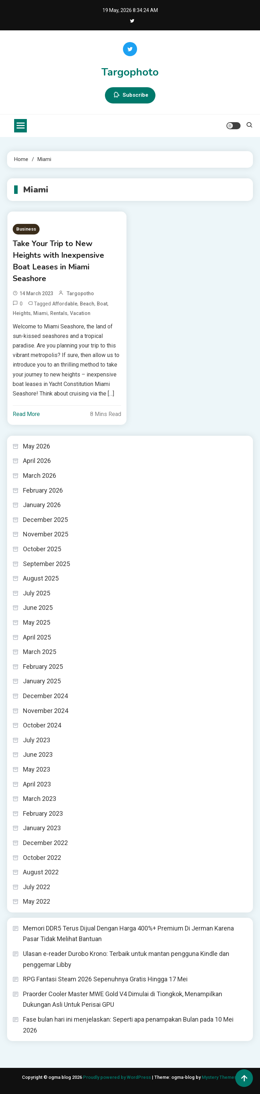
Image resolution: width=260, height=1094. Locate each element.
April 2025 (37, 637)
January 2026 (42, 505)
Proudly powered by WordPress (117, 1077)
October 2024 (42, 725)
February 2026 (43, 490)
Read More (26, 414)
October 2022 (42, 857)
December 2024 (45, 696)
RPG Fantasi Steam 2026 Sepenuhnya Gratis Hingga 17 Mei (105, 979)
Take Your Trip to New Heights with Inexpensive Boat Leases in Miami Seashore (58, 261)
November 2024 (45, 710)
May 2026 (36, 446)
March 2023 (39, 798)
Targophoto (130, 72)
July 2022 (36, 887)
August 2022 (41, 872)
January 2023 (42, 828)
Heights (22, 313)
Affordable (64, 304)
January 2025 (42, 681)
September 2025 (46, 563)
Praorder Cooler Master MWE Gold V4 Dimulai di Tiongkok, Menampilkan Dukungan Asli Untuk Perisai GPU (122, 999)
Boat (102, 304)
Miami (40, 313)
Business (26, 229)
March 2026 (39, 475)
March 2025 (39, 651)
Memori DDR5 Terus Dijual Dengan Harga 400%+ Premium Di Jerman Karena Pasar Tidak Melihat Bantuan (128, 933)
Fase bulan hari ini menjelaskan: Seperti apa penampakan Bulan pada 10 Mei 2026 (128, 1025)
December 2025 (45, 519)
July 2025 (36, 593)
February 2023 (43, 813)
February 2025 (43, 666)
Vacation (80, 313)
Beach (87, 304)
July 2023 (36, 740)
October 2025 (42, 549)
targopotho (80, 293)
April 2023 (37, 784)
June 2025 (38, 607)
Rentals (58, 313)
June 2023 (38, 754)
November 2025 (45, 534)
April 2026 (37, 460)
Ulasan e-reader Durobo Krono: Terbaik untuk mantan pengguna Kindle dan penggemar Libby (126, 959)
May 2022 (36, 901)
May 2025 (36, 622)
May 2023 (36, 769)
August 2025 (41, 578)
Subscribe (130, 95)
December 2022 (45, 842)
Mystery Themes (219, 1077)
